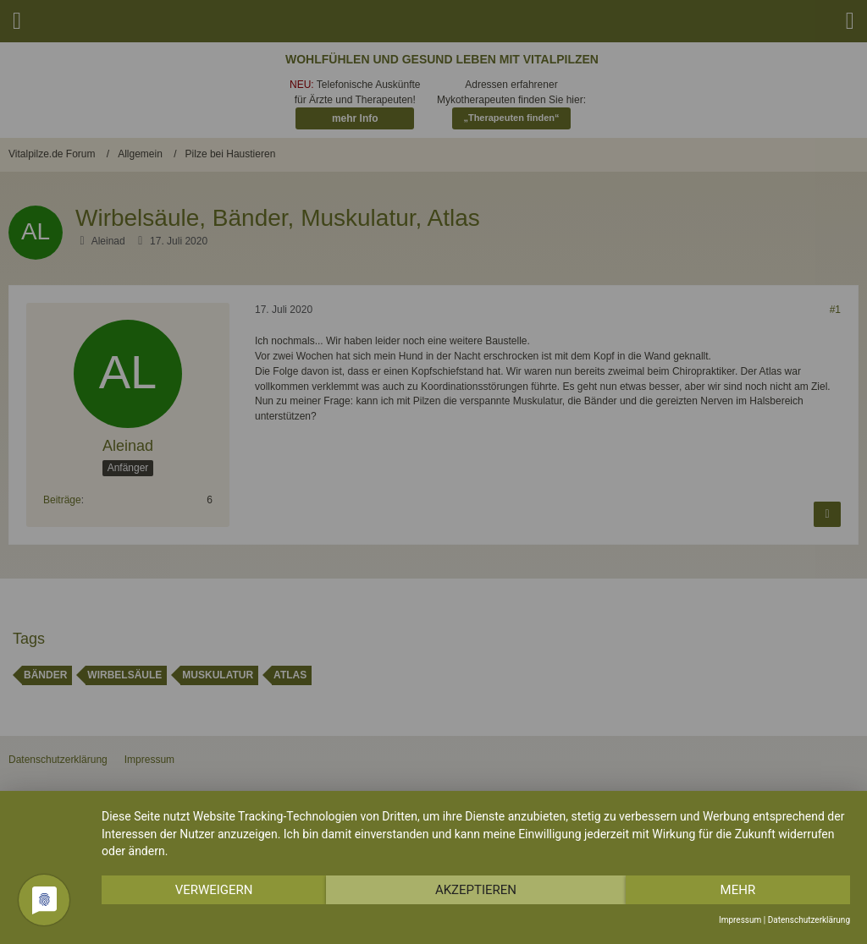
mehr (738, 889)
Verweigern (214, 889)
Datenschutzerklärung (809, 920)
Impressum (740, 920)
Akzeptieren (475, 889)
